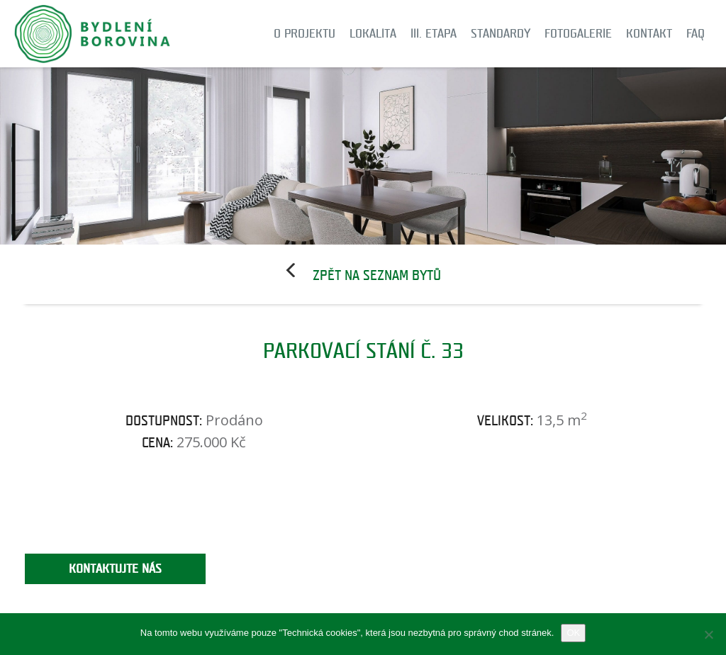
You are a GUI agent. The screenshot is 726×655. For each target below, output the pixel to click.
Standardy (500, 33)
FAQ (695, 33)
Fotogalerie (578, 33)
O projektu (304, 33)
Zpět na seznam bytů (377, 276)
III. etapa (434, 33)
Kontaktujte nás (115, 569)
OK (573, 632)
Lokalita (373, 33)
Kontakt (649, 33)
